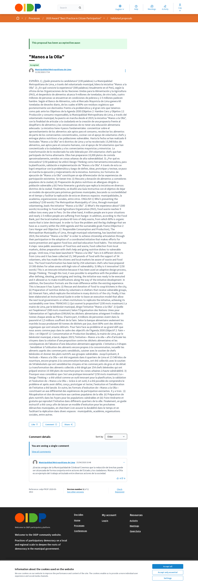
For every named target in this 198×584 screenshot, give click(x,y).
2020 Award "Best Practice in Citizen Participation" (73, 18)
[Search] (71, 7)
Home (77, 520)
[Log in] (180, 7)
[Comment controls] (124, 462)
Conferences (80, 530)
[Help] (136, 7)
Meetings (134, 525)
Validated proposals (121, 18)
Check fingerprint (119, 490)
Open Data (135, 531)
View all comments (41, 451)
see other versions (75, 492)
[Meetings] (152, 7)
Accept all (167, 566)
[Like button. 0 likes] (119, 478)
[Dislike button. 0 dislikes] (123, 478)
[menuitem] (87, 520)
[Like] (34, 424)
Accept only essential (168, 572)
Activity (134, 520)
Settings (168, 578)
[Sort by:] (116, 436)
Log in (105, 520)
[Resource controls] (125, 71)
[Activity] (165, 7)
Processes (34, 18)
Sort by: (100, 436)
